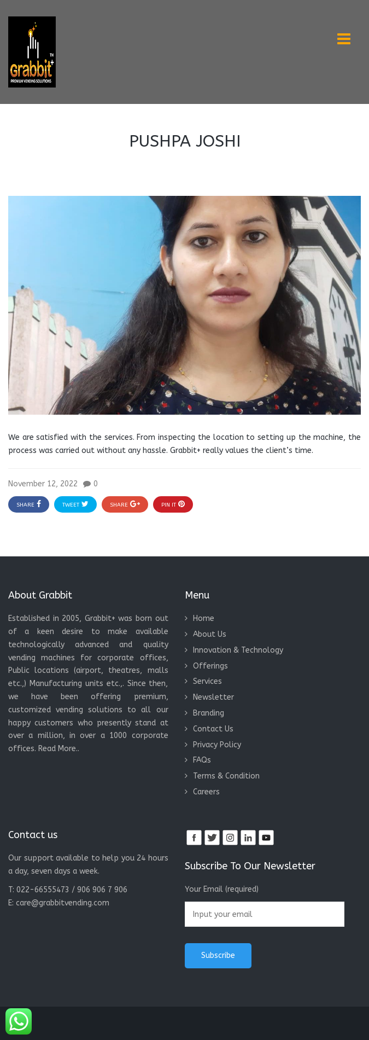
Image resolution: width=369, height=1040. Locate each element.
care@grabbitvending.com (62, 903)
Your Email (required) (265, 906)
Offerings (210, 666)
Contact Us (213, 729)
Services (207, 681)
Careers (206, 792)
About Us (209, 634)
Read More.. (58, 748)
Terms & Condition (226, 776)
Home (203, 618)
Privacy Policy (217, 745)
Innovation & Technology (238, 650)
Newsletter (213, 697)
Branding (208, 713)
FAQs (202, 760)
